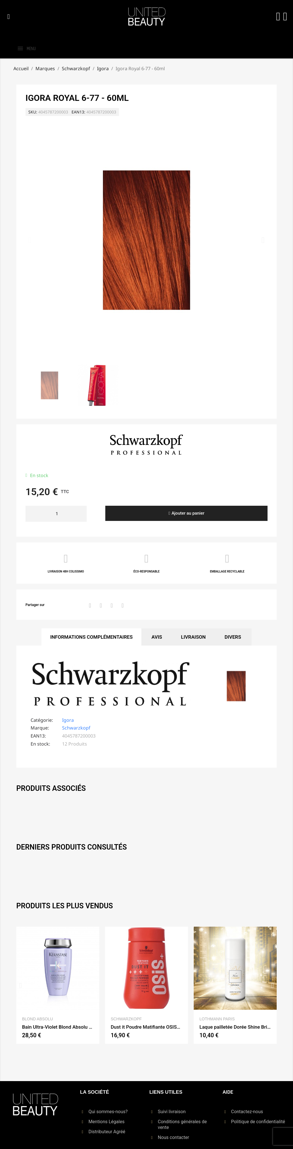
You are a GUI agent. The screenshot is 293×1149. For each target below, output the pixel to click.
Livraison (193, 637)
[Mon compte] (278, 16)
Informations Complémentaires (91, 637)
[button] (8, 16)
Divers (233, 637)
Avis (157, 637)
